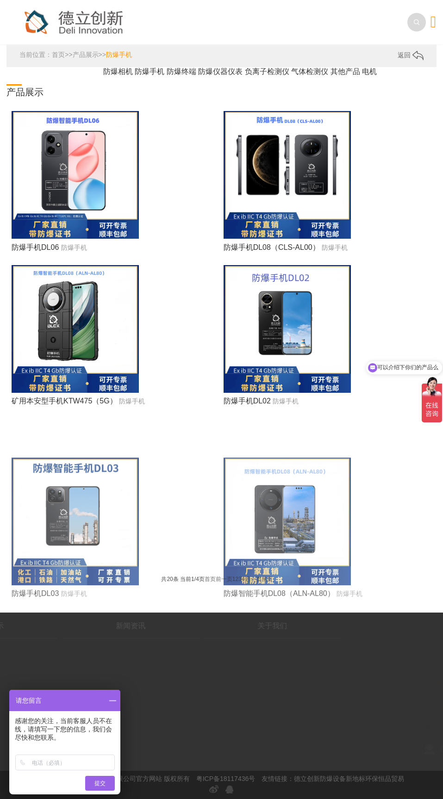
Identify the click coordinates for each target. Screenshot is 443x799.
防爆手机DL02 (247, 401)
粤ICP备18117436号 (226, 778)
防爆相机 (119, 71)
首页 (58, 54)
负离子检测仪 (268, 71)
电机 (369, 71)
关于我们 (235, 626)
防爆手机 (119, 54)
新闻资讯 (92, 626)
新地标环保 (362, 778)
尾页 (267, 580)
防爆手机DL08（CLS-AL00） (272, 247)
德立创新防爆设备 (320, 778)
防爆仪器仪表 (221, 71)
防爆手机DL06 (35, 247)
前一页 (224, 580)
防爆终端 (182, 71)
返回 (411, 55)
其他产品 (346, 71)
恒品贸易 (391, 778)
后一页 (253, 580)
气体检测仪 (310, 71)
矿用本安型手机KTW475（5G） (64, 401)
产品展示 (86, 54)
